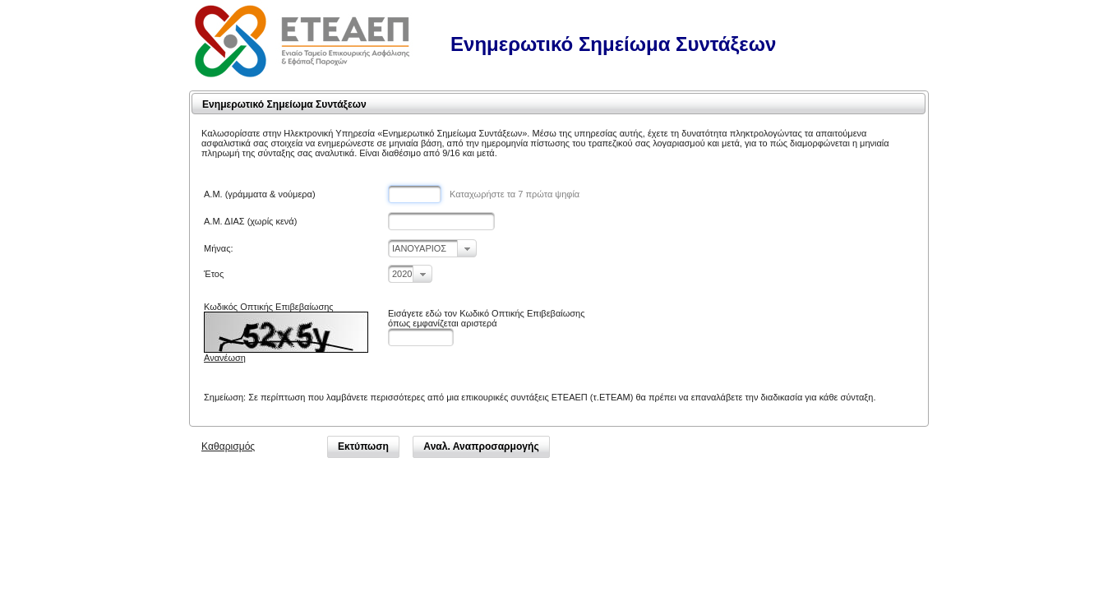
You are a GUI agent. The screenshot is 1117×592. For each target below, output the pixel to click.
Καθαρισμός (228, 446)
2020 (402, 274)
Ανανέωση (225, 358)
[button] (363, 446)
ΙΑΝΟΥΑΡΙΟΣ (419, 248)
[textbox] (414, 194)
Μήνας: (218, 248)
